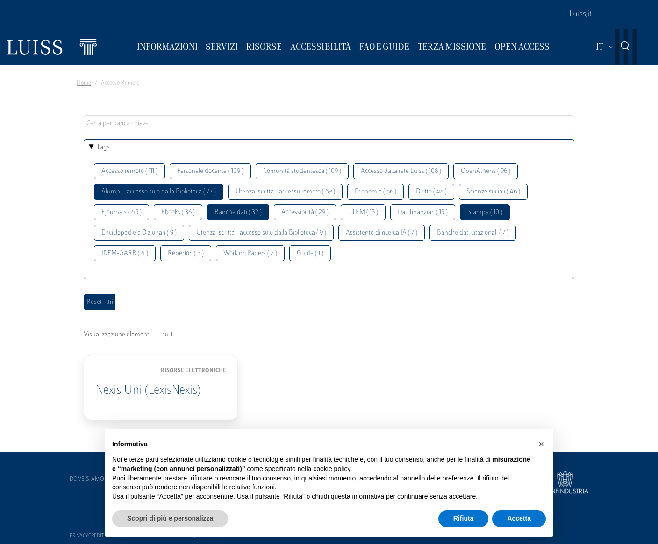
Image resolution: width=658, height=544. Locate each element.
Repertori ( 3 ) (186, 253)
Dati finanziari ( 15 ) (423, 212)
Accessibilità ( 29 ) (305, 212)
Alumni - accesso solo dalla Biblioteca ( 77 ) (158, 191)
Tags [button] (103, 147)
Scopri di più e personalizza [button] (170, 518)
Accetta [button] (519, 518)
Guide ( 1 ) (310, 253)
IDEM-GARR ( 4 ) (124, 253)
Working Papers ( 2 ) (250, 253)
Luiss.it (580, 14)
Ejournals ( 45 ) (121, 212)
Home (84, 83)
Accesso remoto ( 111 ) (129, 171)
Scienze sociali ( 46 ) (493, 191)
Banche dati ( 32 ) (238, 212)
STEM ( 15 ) (363, 212)
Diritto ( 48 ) (431, 191)
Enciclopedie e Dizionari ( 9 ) (139, 232)
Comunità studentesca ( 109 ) (302, 171)
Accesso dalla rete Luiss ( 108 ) (401, 171)
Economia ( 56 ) (375, 191)
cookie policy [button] (331, 468)
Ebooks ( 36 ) (178, 212)
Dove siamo (87, 479)
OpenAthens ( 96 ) (485, 171)
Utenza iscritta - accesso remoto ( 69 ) (285, 191)
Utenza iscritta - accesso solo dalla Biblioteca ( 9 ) (261, 232)
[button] (541, 444)
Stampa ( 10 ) (484, 212)
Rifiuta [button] (463, 518)
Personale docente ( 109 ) (210, 171)
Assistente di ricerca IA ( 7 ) (381, 232)
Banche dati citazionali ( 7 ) (472, 232)
